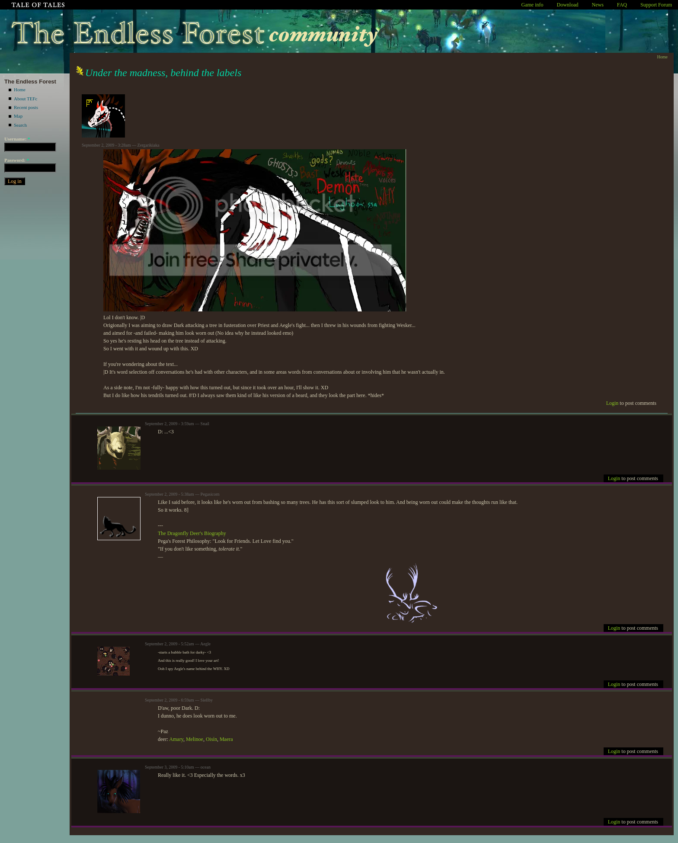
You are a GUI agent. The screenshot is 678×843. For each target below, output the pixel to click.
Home (20, 89)
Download (568, 5)
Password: (16, 160)
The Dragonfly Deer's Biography (192, 533)
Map (18, 116)
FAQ (622, 5)
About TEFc (26, 98)
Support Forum (656, 5)
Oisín (211, 739)
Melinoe (194, 739)
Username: (17, 138)
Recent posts (26, 107)
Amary (176, 739)
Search (20, 125)
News (598, 5)
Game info (532, 5)
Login (612, 403)
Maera (226, 739)
